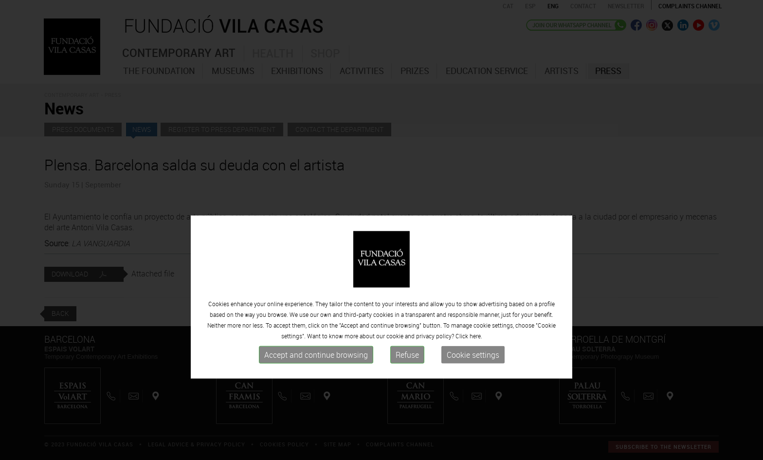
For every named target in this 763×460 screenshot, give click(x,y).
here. (476, 373)
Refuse (407, 391)
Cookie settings (473, 391)
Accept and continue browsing (316, 391)
